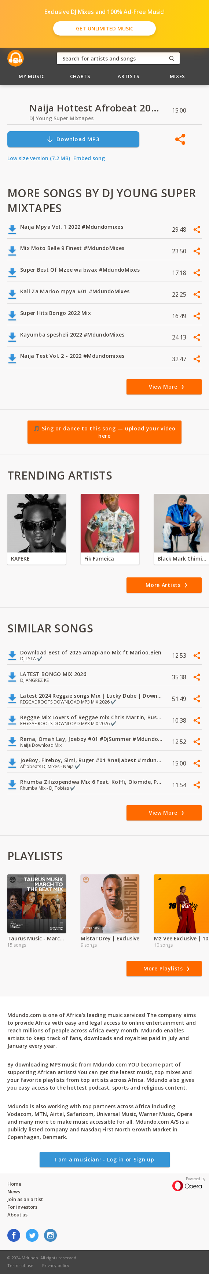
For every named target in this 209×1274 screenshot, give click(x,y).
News (13, 1191)
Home (14, 1184)
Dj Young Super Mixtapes (61, 118)
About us (17, 1214)
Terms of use (20, 1265)
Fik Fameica (99, 558)
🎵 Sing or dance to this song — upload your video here (104, 432)
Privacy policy (55, 1265)
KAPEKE (20, 558)
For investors (22, 1207)
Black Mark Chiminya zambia (183, 558)
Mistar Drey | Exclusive (110, 938)
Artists (129, 76)
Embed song (89, 158)
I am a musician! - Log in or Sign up (104, 1159)
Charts (80, 76)
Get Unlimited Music (104, 28)
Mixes (177, 76)
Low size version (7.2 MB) (38, 158)
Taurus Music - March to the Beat (36, 938)
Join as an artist (25, 1199)
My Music (31, 76)
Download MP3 (73, 139)
